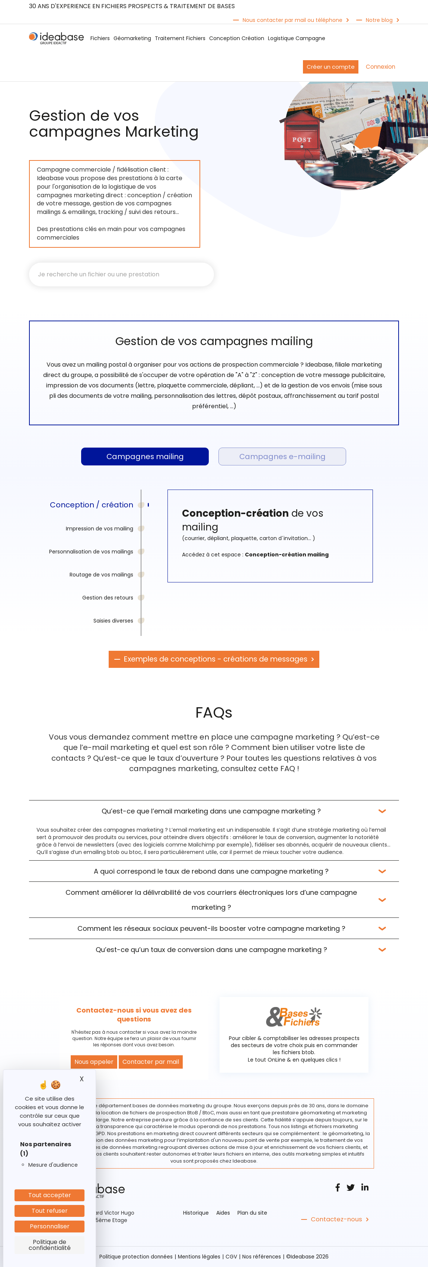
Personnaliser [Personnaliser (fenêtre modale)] (50, 1226)
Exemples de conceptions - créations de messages (215, 660)
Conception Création (236, 38)
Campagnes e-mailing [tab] (282, 457)
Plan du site (252, 1213)
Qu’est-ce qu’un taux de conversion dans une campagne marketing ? (211, 950)
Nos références (263, 1257)
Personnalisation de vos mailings (91, 552)
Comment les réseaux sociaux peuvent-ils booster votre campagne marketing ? (211, 928)
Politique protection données (135, 1257)
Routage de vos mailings (101, 575)
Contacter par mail (150, 1062)
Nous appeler (94, 1062)
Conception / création (91, 505)
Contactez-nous (335, 1220)
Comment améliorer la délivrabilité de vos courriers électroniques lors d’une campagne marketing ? (211, 900)
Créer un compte (331, 67)
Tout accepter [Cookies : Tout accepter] (49, 1195)
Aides (223, 1213)
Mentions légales (199, 1257)
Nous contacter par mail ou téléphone (292, 20)
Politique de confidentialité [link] (50, 1245)
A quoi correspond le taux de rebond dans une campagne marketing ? (211, 871)
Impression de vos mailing (99, 529)
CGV (232, 1257)
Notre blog (379, 20)
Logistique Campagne (296, 38)
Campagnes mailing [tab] (145, 457)
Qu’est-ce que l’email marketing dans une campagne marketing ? (211, 811)
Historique (196, 1213)
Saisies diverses (113, 621)
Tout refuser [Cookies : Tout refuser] (50, 1210)
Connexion (380, 67)
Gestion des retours (107, 598)
